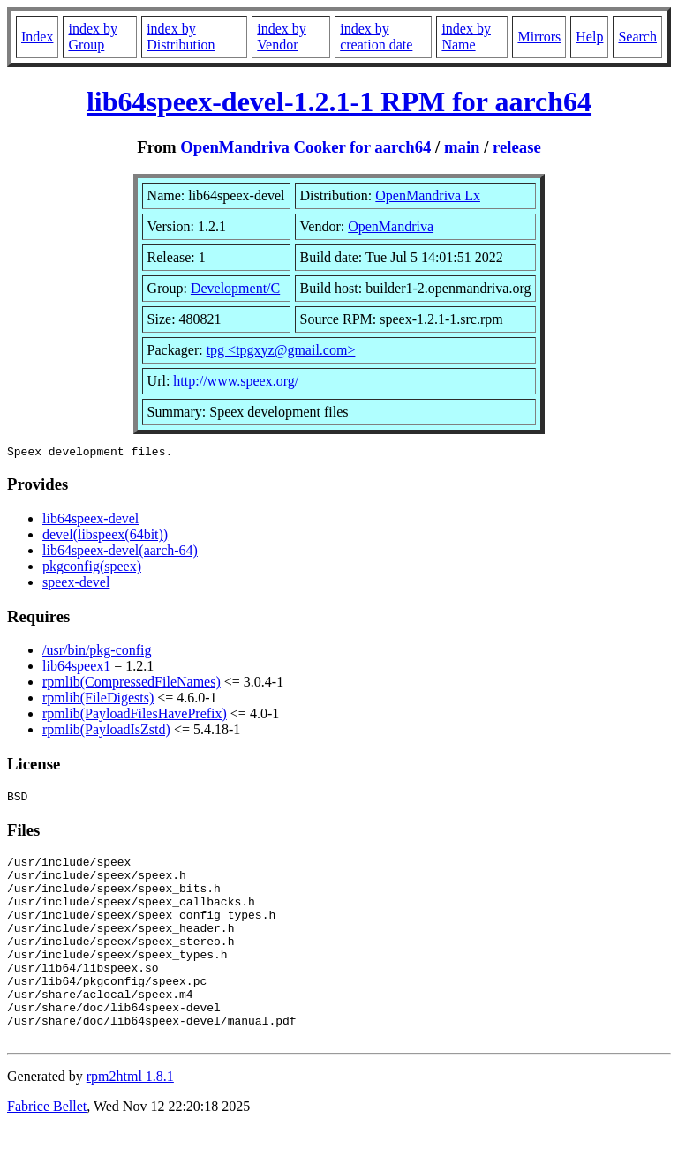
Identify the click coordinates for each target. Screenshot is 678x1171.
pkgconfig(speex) (91, 568)
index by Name (466, 36)
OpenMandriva (390, 226)
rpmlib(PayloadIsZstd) (106, 731)
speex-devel (75, 584)
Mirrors (539, 36)
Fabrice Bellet (47, 1148)
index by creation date (376, 36)
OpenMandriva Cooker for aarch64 (305, 147)
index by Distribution (181, 36)
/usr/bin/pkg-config (97, 652)
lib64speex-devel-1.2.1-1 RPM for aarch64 (339, 101)
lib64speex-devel (90, 521)
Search (637, 36)
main (462, 147)
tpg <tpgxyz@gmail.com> (281, 349)
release (517, 147)
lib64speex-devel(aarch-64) (120, 552)
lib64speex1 (76, 668)
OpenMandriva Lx (427, 195)
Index (37, 36)
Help (589, 36)
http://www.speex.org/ (235, 380)
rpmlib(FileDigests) (98, 700)
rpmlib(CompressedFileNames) (131, 684)
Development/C (235, 288)
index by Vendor (281, 36)
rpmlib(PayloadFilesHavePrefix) (134, 716)
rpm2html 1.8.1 (130, 1118)
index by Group (92, 36)
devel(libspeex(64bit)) (105, 536)
